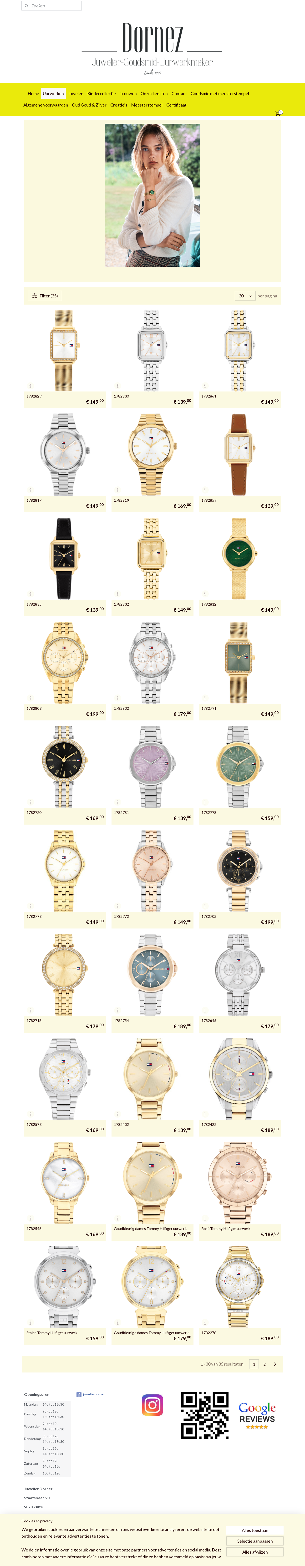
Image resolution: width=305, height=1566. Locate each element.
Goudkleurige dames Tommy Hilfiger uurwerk (151, 1333)
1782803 (33, 708)
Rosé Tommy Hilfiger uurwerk (225, 1228)
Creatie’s (118, 104)
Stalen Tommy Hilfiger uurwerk (51, 1333)
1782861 (208, 396)
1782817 (33, 500)
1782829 (33, 396)
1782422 (208, 1124)
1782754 (121, 1020)
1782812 (208, 604)
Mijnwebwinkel (201, 1557)
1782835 (33, 604)
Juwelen (75, 93)
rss (146, 1557)
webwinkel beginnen (162, 1557)
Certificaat (176, 104)
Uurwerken (53, 93)
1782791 (208, 708)
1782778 (208, 812)
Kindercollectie (101, 93)
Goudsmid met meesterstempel (220, 93)
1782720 (33, 812)
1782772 (121, 916)
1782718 (33, 1020)
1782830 (121, 396)
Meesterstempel (147, 104)
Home (33, 93)
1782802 (121, 708)
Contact (179, 93)
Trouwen (128, 93)
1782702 (208, 916)
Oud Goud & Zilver (89, 104)
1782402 (121, 1124)
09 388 (29, 1534)
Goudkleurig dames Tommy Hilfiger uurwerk (150, 1228)
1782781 (121, 812)
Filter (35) (45, 296)
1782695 (208, 1020)
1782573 (33, 1124)
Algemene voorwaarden (45, 104)
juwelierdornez (90, 1395)
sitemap (137, 1557)
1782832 (121, 604)
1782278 (208, 1333)
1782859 (208, 500)
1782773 (33, 916)
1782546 (33, 1228)
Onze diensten (154, 93)
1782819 (121, 500)
